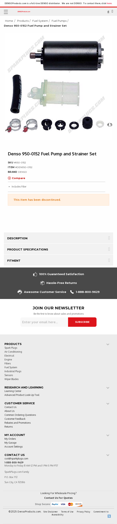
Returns (8, 427)
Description (17, 238)
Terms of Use (67, 511)
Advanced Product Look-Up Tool (21, 395)
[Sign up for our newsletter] (44, 322)
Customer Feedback (14, 419)
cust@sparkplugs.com (16, 458)
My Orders (10, 439)
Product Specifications (27, 249)
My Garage (10, 443)
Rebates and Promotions (17, 423)
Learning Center (12, 391)
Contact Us (10, 407)
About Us (9, 411)
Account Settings (13, 447)
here (109, 3)
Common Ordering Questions (20, 415)
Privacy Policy (83, 511)
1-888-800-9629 (85, 292)
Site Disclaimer (50, 511)
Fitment (13, 260)
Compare (16, 178)
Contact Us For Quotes (58, 497)
